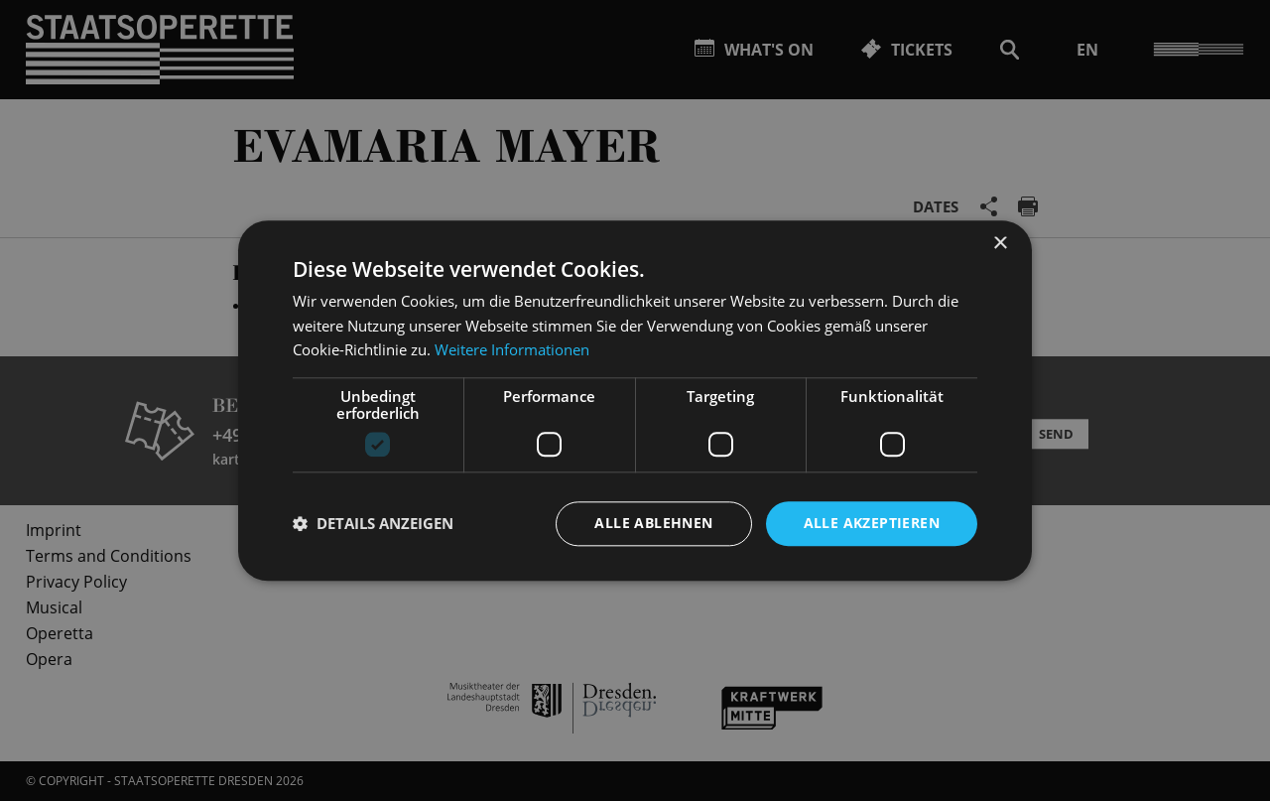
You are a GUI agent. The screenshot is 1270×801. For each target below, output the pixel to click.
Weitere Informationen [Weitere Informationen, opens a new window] (512, 350)
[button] (373, 524)
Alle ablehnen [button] (653, 522)
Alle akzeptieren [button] (872, 522)
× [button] (999, 243)
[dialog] (635, 400)
